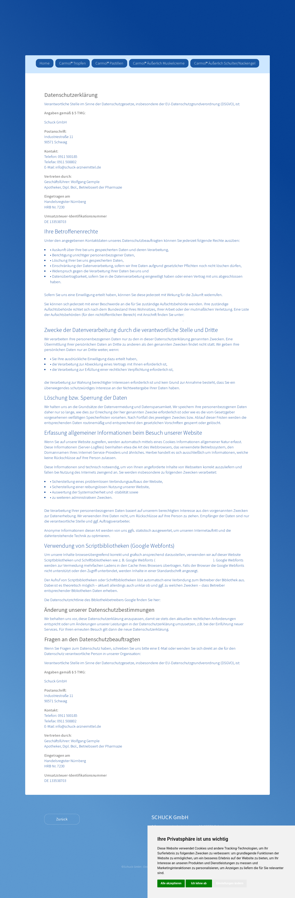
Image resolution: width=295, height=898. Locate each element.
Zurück (62, 819)
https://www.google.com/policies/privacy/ (194, 599)
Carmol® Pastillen (109, 63)
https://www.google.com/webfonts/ (184, 560)
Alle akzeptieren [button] (171, 883)
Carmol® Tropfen (72, 63)
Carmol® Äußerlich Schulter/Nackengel (224, 63)
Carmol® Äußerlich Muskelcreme (159, 63)
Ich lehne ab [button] (198, 883)
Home (45, 63)
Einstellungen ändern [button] (229, 883)
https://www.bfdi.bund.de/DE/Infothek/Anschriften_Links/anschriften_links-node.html (113, 320)
